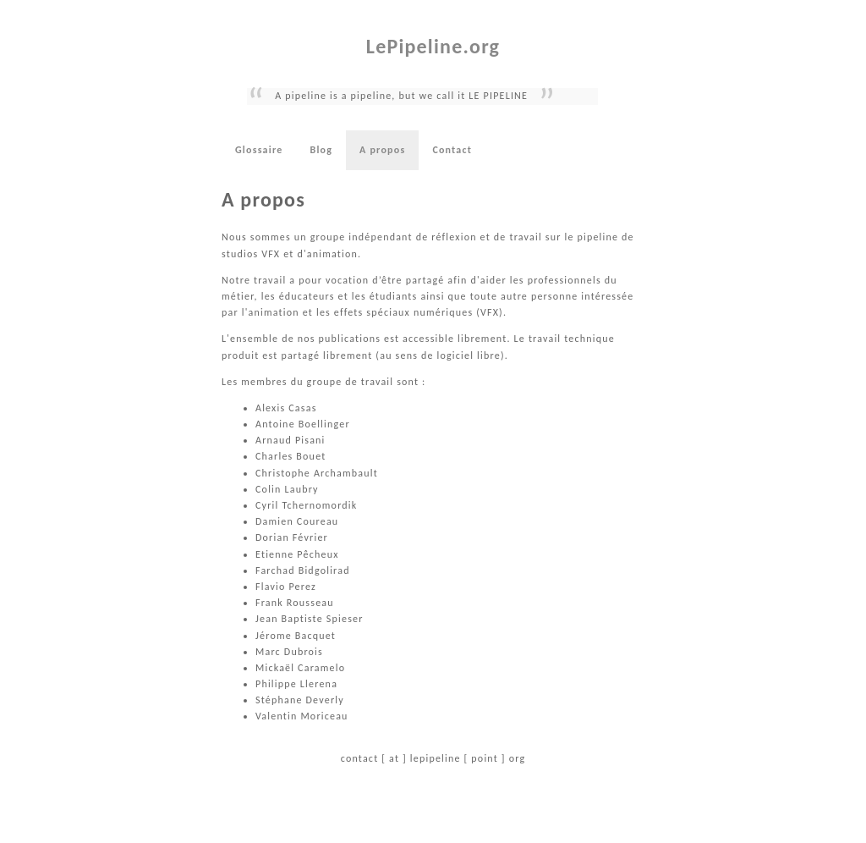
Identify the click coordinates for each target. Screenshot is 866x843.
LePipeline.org (433, 46)
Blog (321, 150)
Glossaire (258, 150)
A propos (382, 150)
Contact (452, 150)
